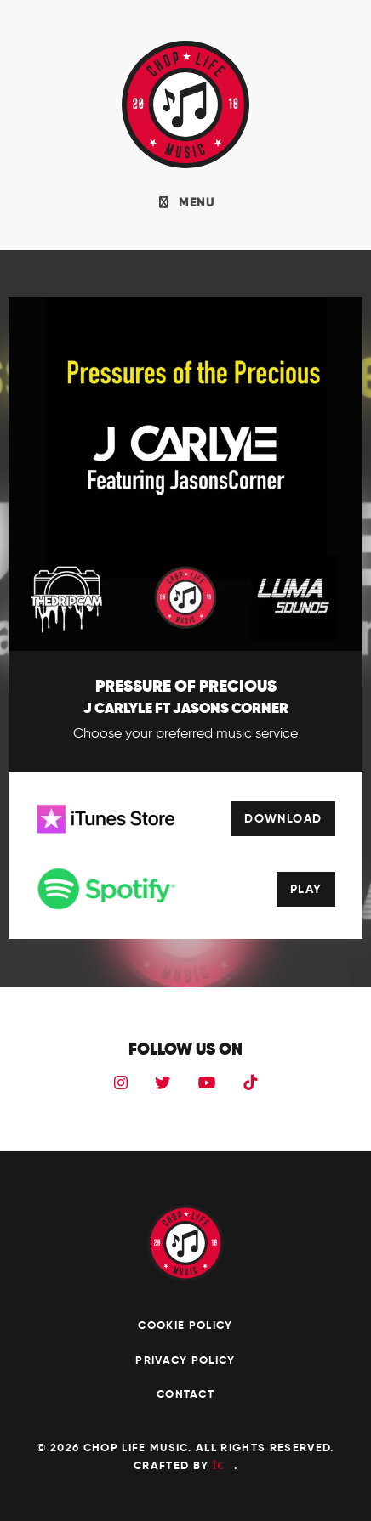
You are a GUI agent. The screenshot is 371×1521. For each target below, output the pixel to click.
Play (306, 888)
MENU (185, 202)
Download (283, 818)
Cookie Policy (185, 1325)
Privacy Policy (185, 1360)
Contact (185, 1394)
